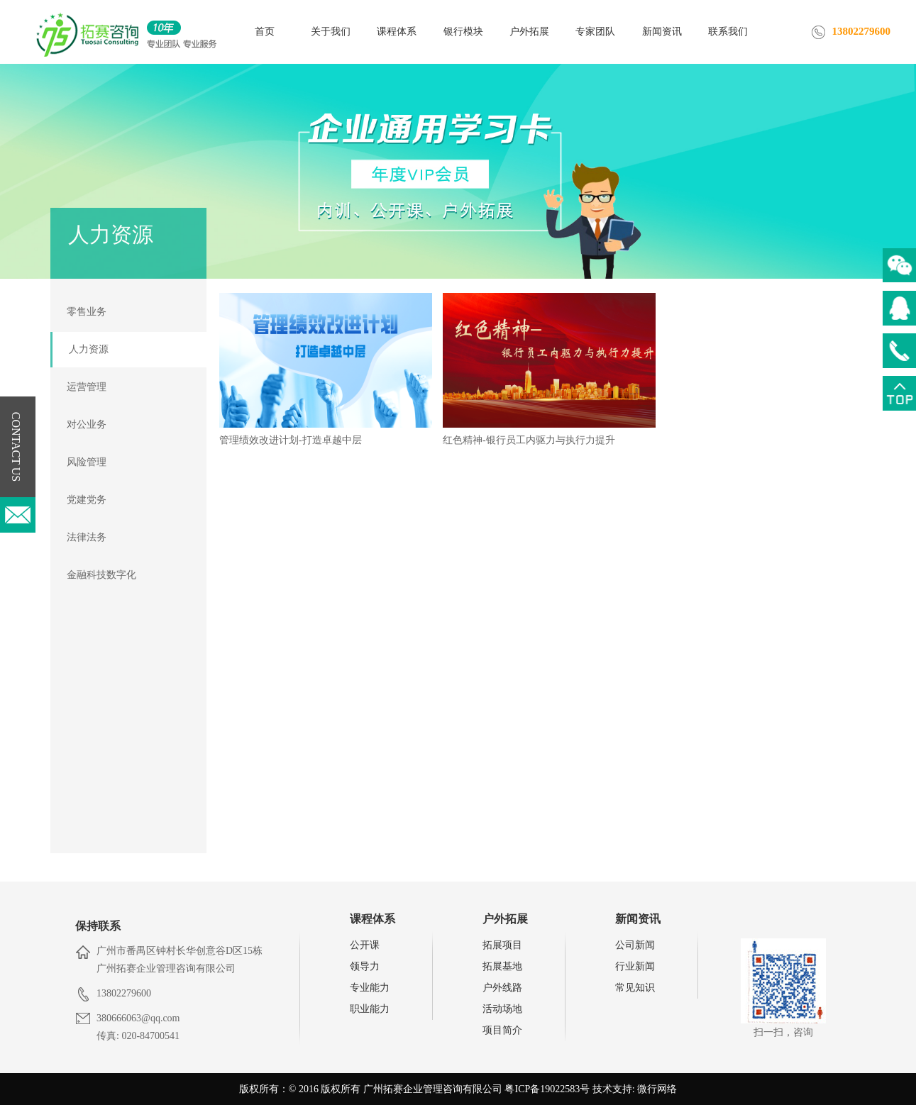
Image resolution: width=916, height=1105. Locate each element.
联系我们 (728, 31)
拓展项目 (502, 945)
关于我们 (331, 31)
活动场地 (502, 1009)
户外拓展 (529, 31)
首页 (265, 31)
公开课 (365, 945)
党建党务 (86, 499)
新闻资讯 (662, 31)
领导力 (365, 966)
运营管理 (86, 387)
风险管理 (86, 462)
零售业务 (86, 311)
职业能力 (370, 1009)
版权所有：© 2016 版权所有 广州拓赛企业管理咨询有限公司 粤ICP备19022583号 (414, 1089)
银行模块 (463, 31)
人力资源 (89, 349)
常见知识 (635, 987)
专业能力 (370, 987)
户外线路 (502, 987)
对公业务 (86, 424)
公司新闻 (635, 945)
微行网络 (657, 1089)
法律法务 (86, 537)
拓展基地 (502, 966)
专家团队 (595, 31)
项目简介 (502, 1030)
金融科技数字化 (101, 575)
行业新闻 (635, 966)
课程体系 (396, 31)
